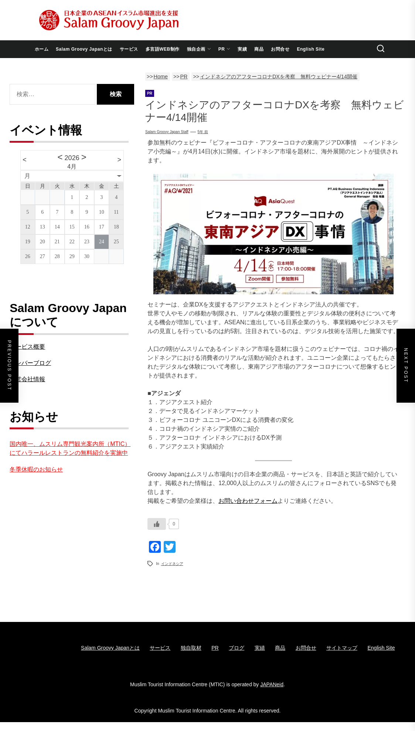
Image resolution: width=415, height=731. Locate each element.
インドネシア (172, 564)
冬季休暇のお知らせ (36, 469)
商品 (258, 49)
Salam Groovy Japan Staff (166, 132)
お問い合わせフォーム (248, 501)
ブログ (236, 648)
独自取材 (191, 648)
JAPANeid (271, 684)
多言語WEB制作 (163, 49)
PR (224, 49)
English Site (310, 49)
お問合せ (280, 49)
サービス (129, 49)
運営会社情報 (27, 379)
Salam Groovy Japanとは (84, 49)
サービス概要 (27, 346)
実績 (242, 49)
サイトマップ (341, 648)
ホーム (42, 49)
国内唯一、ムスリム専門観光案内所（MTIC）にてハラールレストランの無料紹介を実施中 (70, 448)
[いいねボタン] (156, 524)
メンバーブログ (30, 363)
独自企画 (199, 49)
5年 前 (203, 132)
